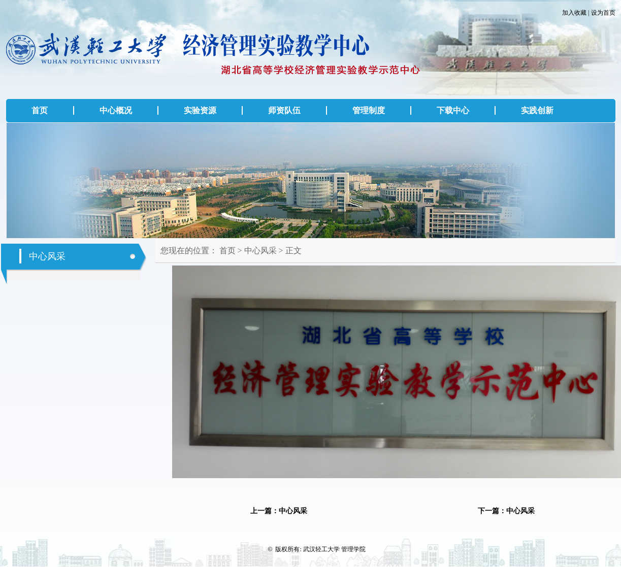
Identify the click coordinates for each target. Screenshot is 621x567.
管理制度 (368, 110)
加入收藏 (574, 12)
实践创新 (537, 110)
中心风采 (260, 250)
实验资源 (200, 110)
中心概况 (116, 110)
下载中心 (453, 110)
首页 (39, 110)
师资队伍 (284, 110)
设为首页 (603, 12)
